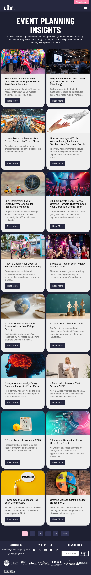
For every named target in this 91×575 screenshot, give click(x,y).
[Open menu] (85, 7)
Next (65, 533)
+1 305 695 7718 (16, 554)
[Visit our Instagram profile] (45, 550)
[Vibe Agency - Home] (9, 7)
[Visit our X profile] (40, 550)
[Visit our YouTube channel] (51, 550)
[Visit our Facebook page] (34, 550)
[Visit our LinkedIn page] (57, 550)
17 (56, 533)
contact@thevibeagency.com (16, 549)
